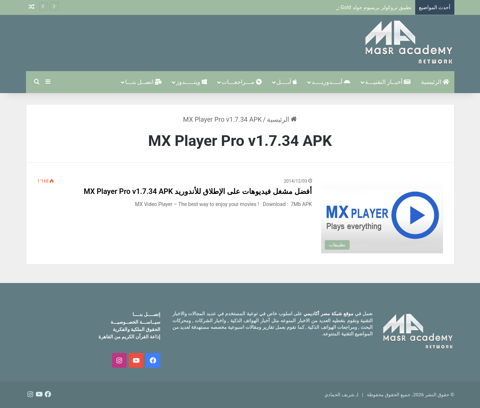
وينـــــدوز (191, 81)
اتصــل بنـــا (143, 81)
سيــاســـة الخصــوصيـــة (135, 322)
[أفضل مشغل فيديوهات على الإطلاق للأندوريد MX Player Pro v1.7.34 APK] (382, 215)
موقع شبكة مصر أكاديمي (328, 313)
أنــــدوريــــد (331, 81)
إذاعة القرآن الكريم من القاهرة (129, 336)
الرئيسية (435, 81)
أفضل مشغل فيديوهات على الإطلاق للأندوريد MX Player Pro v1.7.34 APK (198, 191)
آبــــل (286, 81)
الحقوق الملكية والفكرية (136, 329)
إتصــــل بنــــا (146, 314)
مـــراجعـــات (242, 81)
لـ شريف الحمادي (341, 394)
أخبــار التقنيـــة (387, 81)
